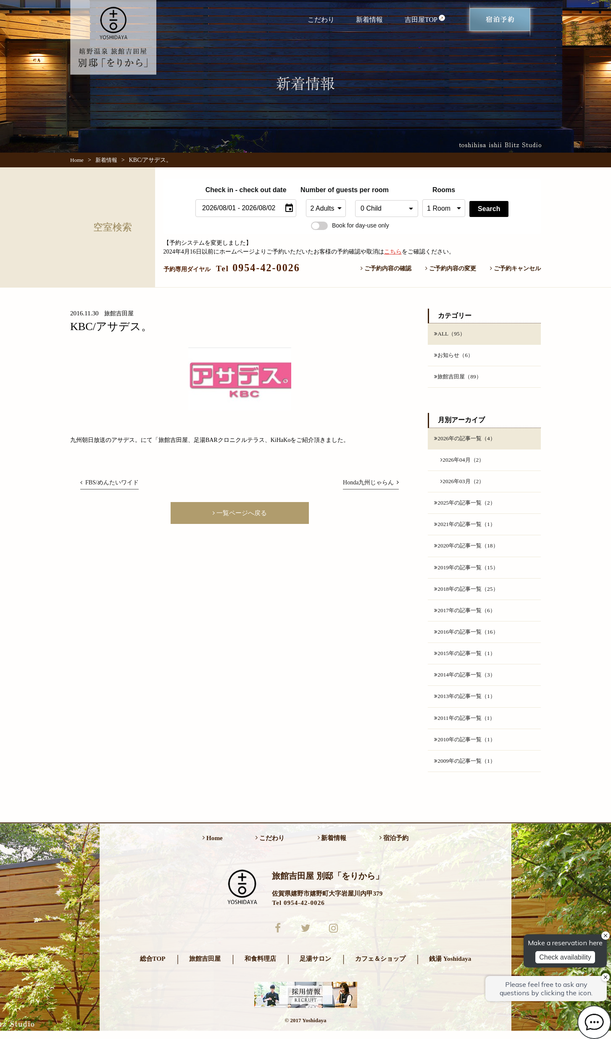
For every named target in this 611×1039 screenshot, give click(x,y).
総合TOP (153, 966)
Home (77, 160)
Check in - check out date (246, 189)
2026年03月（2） (463, 483)
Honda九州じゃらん (371, 482)
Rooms (443, 189)
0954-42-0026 (258, 267)
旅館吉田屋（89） (459, 377)
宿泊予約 (393, 845)
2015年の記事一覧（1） (466, 658)
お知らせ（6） (455, 355)
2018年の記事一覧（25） (468, 593)
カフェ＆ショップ (380, 966)
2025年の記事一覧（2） (466, 505)
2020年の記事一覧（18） (468, 549)
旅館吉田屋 (205, 966)
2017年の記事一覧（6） (466, 614)
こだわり (321, 19)
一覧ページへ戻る (240, 513)
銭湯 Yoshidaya (450, 966)
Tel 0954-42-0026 (298, 909)
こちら (393, 251)
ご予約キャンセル (515, 268)
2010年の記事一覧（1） (466, 746)
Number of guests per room (325, 189)
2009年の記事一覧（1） (466, 767)
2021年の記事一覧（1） (466, 527)
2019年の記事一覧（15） (468, 571)
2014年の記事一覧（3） (466, 680)
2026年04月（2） (463, 461)
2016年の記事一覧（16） (468, 636)
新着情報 (369, 19)
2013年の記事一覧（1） (466, 702)
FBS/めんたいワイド (109, 482)
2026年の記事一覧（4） (466, 439)
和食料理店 (260, 966)
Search (489, 208)
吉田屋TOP (425, 19)
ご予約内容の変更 (450, 268)
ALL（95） (450, 333)
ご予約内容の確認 (386, 268)
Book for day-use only (350, 225)
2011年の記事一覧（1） (466, 724)
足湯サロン (315, 966)
